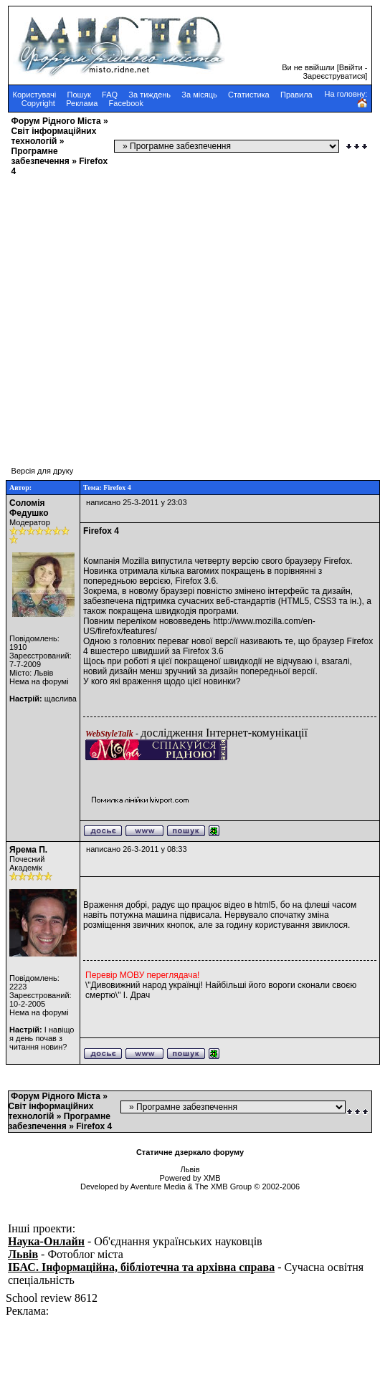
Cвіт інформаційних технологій (54, 136)
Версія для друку (42, 470)
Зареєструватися (334, 76)
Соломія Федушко (29, 508)
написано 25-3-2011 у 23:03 (136, 502)
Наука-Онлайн (46, 1241)
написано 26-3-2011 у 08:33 (136, 849)
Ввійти (351, 67)
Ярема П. (28, 850)
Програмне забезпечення (40, 156)
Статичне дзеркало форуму (190, 1152)
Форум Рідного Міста (56, 121)
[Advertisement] (134, 314)
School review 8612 (52, 1298)
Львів (23, 1254)
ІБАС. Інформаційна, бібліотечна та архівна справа (141, 1267)
